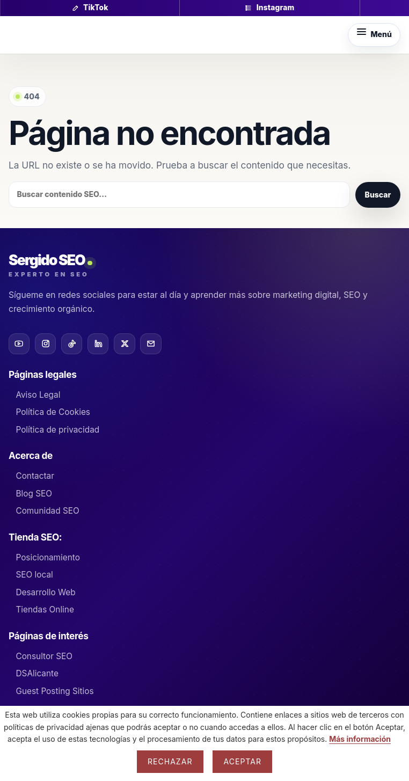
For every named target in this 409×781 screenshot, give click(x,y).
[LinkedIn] (97, 343)
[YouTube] (19, 343)
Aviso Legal (38, 395)
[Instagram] (45, 343)
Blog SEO (34, 493)
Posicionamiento (47, 557)
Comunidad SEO (47, 511)
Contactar (35, 476)
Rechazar (170, 761)
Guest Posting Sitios (54, 691)
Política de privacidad (57, 430)
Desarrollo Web (45, 592)
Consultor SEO (44, 656)
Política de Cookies (53, 412)
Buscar (378, 194)
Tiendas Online (45, 609)
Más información (360, 738)
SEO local (34, 575)
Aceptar (242, 761)
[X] (124, 343)
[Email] (150, 343)
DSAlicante (37, 673)
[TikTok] (71, 343)
